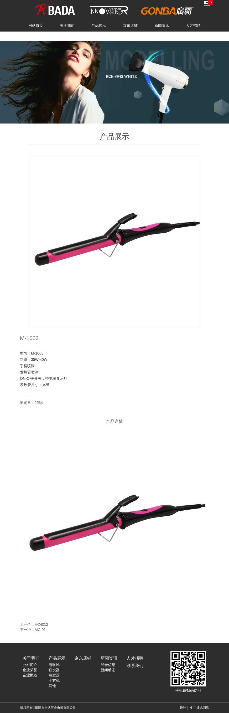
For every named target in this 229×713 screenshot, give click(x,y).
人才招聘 (193, 25)
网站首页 (35, 25)
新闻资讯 (161, 25)
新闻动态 (108, 670)
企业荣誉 (30, 670)
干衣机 (54, 680)
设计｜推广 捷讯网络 (194, 708)
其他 (52, 686)
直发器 (54, 670)
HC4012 (41, 624)
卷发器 (54, 675)
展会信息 (108, 665)
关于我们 (67, 25)
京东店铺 (130, 25)
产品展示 (98, 25)
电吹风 (54, 665)
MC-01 (40, 630)
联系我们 (114, 36)
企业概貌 (30, 675)
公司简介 (30, 665)
